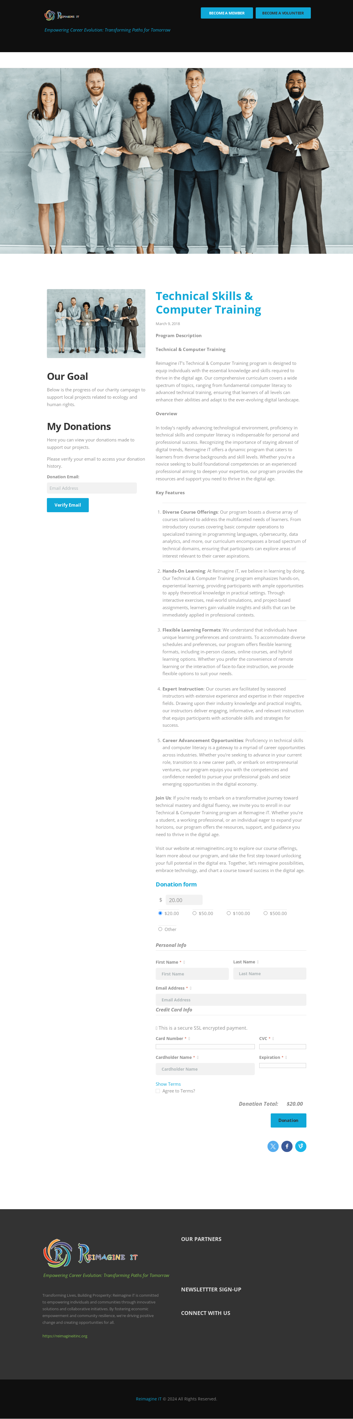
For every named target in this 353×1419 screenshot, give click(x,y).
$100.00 (241, 913)
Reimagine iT (149, 1399)
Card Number (205, 1038)
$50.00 (206, 913)
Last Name (246, 962)
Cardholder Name (177, 1057)
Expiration (273, 1057)
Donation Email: (63, 476)
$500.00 (278, 913)
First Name (170, 962)
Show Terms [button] (168, 1084)
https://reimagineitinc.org (64, 1336)
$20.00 (172, 913)
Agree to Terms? (178, 1091)
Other (170, 929)
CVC (266, 1038)
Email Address (173, 988)
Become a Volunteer (283, 13)
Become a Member (227, 13)
